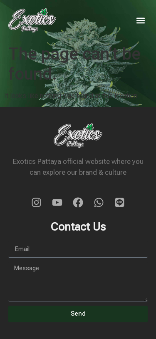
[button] (141, 20)
